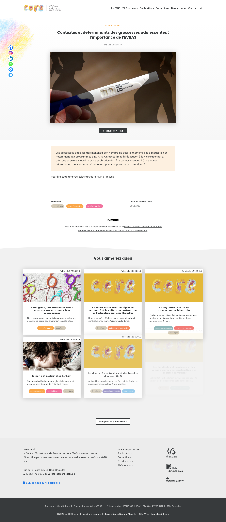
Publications (147, 8)
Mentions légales (91, 514)
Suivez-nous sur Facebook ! (41, 482)
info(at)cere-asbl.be (63, 473)
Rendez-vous (178, 8)
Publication (112, 25)
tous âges (60, 319)
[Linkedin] (10, 58)
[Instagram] (10, 53)
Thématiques (130, 8)
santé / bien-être (94, 206)
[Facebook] (10, 47)
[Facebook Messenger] (10, 69)
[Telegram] (10, 75)
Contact (192, 8)
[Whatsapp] (10, 64)
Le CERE (115, 8)
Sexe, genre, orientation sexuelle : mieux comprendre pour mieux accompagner (52, 301)
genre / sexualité (75, 206)
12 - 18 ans (57, 206)
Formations (162, 8)
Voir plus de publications (113, 421)
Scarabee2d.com (160, 514)
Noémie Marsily (127, 514)
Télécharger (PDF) (113, 130)
